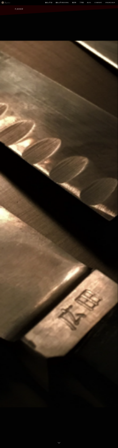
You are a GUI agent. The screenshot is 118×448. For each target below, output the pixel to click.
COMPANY (98, 3)
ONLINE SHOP (110, 3)
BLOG (89, 3)
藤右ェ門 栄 (48, 3)
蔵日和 (74, 3)
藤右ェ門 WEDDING (62, 3)
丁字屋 (82, 3)
